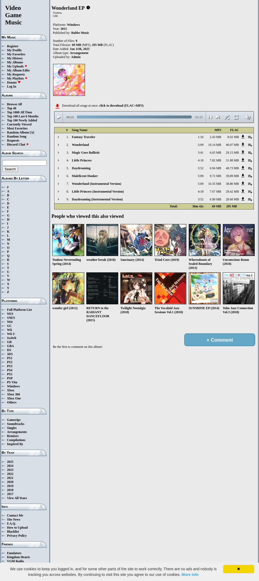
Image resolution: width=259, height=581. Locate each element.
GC (9, 326)
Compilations (16, 440)
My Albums (15, 62)
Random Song (16, 136)
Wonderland (80, 145)
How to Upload (17, 527)
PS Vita (12, 382)
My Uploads (17, 66)
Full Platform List (19, 310)
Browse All (14, 104)
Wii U (11, 334)
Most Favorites (17, 128)
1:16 (201, 137)
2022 (10, 474)
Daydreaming (81, 168)
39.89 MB (232, 176)
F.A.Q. (11, 523)
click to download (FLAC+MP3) (121, 105)
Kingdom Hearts (18, 557)
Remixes (12, 436)
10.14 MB (214, 145)
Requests (13, 140)
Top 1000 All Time (19, 112)
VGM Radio (15, 561)
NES (10, 314)
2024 (10, 466)
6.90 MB (215, 199)
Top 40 (11, 108)
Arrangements (17, 432)
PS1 (9, 358)
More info (190, 574)
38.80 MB (232, 184)
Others (11, 402)
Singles (12, 428)
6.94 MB (215, 168)
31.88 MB (232, 160)
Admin (75, 57)
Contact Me (15, 515)
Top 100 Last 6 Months (23, 116)
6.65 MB (215, 152)
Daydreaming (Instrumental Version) (97, 199)
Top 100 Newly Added (22, 120)
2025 (10, 462)
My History (15, 58)
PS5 (9, 374)
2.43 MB (215, 137)
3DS (10, 354)
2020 (10, 482)
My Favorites (16, 54)
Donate (14, 82)
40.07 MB (232, 145)
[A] (32, 132)
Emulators (14, 553)
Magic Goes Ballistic (86, 152)
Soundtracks (15, 424)
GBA (10, 346)
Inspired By (15, 444)
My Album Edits (18, 70)
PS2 (9, 362)
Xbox (10, 390)
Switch (11, 338)
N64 (10, 322)
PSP (10, 378)
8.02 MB (233, 137)
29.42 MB (232, 191)
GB (9, 342)
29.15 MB (232, 152)
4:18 (201, 160)
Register (12, 46)
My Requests (16, 74)
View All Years (17, 498)
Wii (9, 330)
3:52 (201, 168)
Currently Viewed (19, 124)
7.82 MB (215, 160)
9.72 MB (215, 176)
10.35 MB (214, 184)
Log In (11, 86)
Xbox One (14, 398)
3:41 (201, 152)
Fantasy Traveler (83, 137)
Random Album (18, 132)
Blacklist (13, 531)
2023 (10, 470)
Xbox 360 (13, 394)
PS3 (9, 366)
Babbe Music (80, 33)
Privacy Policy (17, 535)
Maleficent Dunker (85, 176)
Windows (13, 386)
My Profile (14, 50)
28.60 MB (232, 199)
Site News (13, 519)
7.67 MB (215, 191)
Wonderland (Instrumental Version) (96, 184)
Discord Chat (18, 144)
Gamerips (14, 420)
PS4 (9, 370)
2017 (10, 494)
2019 (10, 486)
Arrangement (79, 53)
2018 (10, 490)
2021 (10, 478)
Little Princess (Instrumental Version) (98, 191)
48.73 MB (232, 168)
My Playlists (17, 78)
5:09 (201, 145)
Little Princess (82, 160)
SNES (11, 318)
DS (9, 350)
